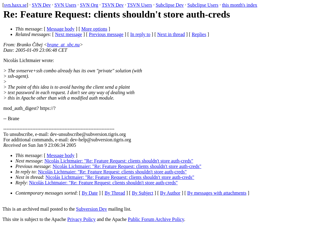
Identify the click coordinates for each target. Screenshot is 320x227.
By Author (170, 193)
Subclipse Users (202, 5)
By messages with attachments (217, 193)
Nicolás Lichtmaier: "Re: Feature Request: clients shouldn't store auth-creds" (118, 160)
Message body (61, 28)
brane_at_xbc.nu (63, 44)
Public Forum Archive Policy (156, 219)
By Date (90, 193)
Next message (68, 34)
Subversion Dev (91, 209)
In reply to (140, 34)
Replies (199, 34)
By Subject (142, 193)
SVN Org (89, 5)
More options (94, 28)
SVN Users (65, 5)
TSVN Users (139, 5)
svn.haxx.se (15, 5)
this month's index (239, 5)
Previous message (106, 34)
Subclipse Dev (170, 5)
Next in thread (171, 34)
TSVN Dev (113, 5)
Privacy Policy (81, 219)
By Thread (115, 193)
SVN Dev (41, 5)
